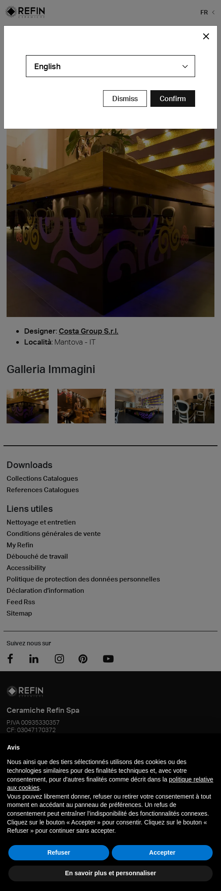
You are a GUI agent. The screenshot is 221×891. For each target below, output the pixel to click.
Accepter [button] (162, 852)
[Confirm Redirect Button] (172, 98)
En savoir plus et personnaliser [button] (110, 873)
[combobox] (110, 66)
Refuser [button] (58, 852)
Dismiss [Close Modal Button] (125, 98)
